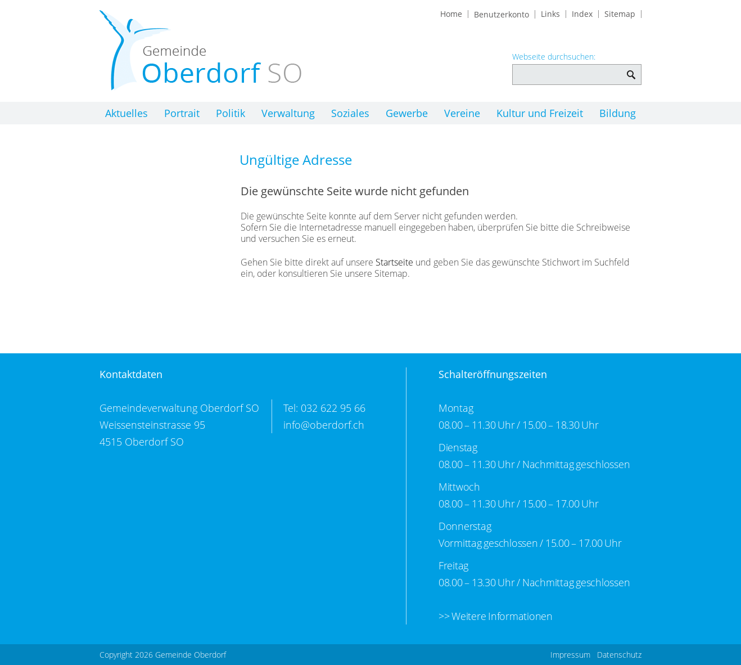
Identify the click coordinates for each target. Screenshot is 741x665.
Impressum (570, 654)
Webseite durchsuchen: (553, 57)
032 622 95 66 (333, 408)
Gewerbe (407, 113)
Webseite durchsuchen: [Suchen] (631, 69)
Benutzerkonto (501, 15)
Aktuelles (126, 113)
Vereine (462, 113)
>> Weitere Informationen (496, 616)
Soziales (350, 113)
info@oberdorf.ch (323, 425)
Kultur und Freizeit (539, 113)
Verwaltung (288, 113)
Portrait (182, 113)
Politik (230, 113)
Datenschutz (619, 654)
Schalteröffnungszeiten (493, 374)
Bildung (617, 113)
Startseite (394, 262)
